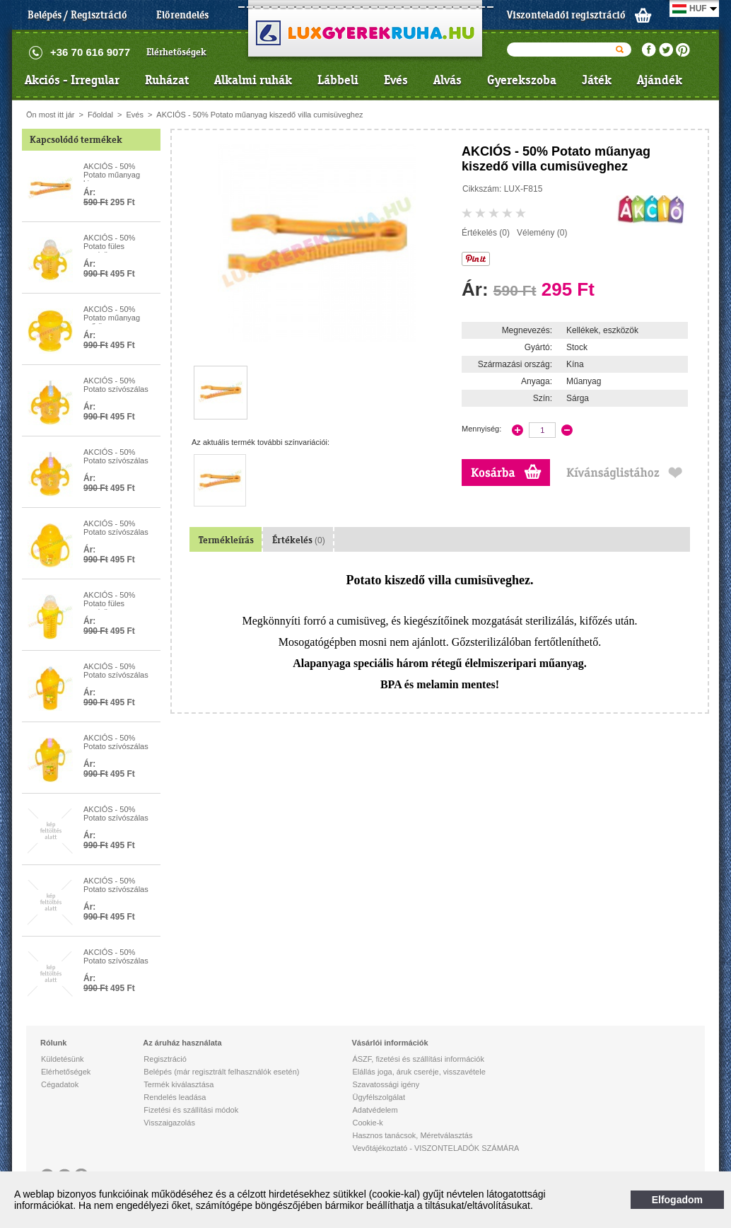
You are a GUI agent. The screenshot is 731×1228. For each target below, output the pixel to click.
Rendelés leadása (175, 1097)
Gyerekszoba (521, 80)
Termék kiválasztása (179, 1084)
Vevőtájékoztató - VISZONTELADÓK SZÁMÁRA (435, 1148)
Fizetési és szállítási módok (191, 1110)
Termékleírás (226, 540)
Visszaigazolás (169, 1122)
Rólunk (53, 1042)
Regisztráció (165, 1059)
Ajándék (659, 80)
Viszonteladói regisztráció (566, 14)
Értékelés (298, 540)
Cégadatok (59, 1084)
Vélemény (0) (542, 233)
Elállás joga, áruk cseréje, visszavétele (418, 1071)
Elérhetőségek (176, 52)
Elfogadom (677, 1199)
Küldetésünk (62, 1059)
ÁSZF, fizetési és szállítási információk (418, 1059)
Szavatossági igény (385, 1084)
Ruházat (167, 80)
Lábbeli (337, 80)
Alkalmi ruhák (253, 80)
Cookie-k (367, 1122)
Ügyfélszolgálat (378, 1097)
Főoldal (100, 114)
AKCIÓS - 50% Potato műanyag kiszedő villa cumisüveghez (259, 114)
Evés (396, 80)
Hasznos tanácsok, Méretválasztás (412, 1135)
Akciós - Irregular (72, 80)
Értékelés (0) (486, 233)
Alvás (447, 80)
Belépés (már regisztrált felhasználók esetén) (221, 1071)
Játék (597, 80)
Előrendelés (182, 14)
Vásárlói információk (389, 1042)
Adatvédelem (374, 1110)
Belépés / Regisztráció (77, 14)
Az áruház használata (182, 1042)
